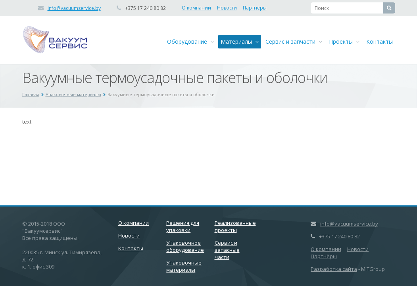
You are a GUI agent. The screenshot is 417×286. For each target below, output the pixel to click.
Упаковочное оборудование (185, 246)
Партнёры (255, 7)
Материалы (240, 41)
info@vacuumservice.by (74, 8)
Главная (30, 94)
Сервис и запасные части (227, 250)
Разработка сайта (334, 268)
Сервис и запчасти (293, 41)
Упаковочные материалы (73, 94)
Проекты (344, 41)
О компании (196, 7)
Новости (227, 7)
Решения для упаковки (182, 226)
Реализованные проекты (235, 226)
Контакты (379, 41)
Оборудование (190, 41)
